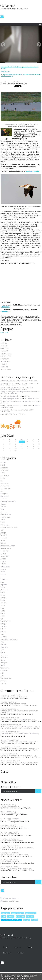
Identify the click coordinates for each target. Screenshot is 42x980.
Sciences (4, 637)
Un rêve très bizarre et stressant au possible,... (16, 401)
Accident (3, 462)
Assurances (5, 486)
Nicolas (3, 697)
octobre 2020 (5, 359)
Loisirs (3, 587)
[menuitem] (21, 67)
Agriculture (4, 468)
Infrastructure (5, 566)
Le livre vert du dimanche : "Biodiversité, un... (20, 734)
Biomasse (4, 499)
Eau (2, 530)
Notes (30, 947)
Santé (3, 634)
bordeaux (11, 916)
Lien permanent (7, 316)
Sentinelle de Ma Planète (9, 639)
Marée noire (5, 590)
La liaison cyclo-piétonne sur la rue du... (14, 387)
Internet (3, 574)
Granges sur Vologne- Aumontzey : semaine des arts (18, 392)
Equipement (5, 551)
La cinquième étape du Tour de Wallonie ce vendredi (18, 383)
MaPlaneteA (7, 6)
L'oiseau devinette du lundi (17, 697)
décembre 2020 (6, 354)
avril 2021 (4, 343)
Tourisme (4, 660)
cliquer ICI (5, 307)
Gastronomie (5, 556)
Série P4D (4, 381)
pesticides (30, 916)
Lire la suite (4, 332)
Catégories (7, 953)
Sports (3, 652)
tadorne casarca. (32, 171)
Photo (8, 319)
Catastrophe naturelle (8, 501)
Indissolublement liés (8, 414)
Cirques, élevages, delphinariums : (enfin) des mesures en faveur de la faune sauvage (21, 75)
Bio (2, 491)
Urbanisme (4, 671)
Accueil (5, 947)
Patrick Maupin (5, 711)
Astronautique (5, 488)
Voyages (3, 683)
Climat (3, 509)
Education (4, 538)
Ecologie (20, 318)
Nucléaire (4, 603)
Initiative (3, 569)
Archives (20, 953)
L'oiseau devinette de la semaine (14, 83)
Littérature (4, 579)
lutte (3, 916)
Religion (3, 631)
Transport (4, 663)
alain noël (10, 322)
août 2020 (4, 364)
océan (3, 605)
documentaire (30, 913)
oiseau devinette (27, 319)
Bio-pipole (4, 494)
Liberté (27, 396)
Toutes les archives (6, 369)
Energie (3, 543)
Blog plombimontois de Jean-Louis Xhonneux (17, 388)
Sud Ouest (4, 655)
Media (3, 592)
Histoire (3, 559)
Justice (3, 577)
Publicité (3, 629)
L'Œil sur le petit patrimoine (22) (11, 399)
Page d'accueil (5, 71)
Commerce (4, 512)
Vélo (2, 673)
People (3, 613)
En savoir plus (26, 978)
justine (3, 749)
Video (2, 676)
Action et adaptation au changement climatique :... (19, 711)
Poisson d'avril (5, 621)
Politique (3, 624)
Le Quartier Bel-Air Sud (31, 399)
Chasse (3, 504)
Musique (3, 598)
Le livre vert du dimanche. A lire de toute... (23, 756)
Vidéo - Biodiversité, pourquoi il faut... (26, 742)
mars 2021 (4, 346)
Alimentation (5, 470)
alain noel (5, 913)
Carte (4, 771)
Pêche (3, 611)
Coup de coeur (5, 517)
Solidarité (4, 644)
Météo (3, 595)
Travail (3, 665)
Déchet (3, 522)
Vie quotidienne (6, 678)
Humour (3, 561)
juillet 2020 (4, 366)
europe (26, 920)
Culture (3, 520)
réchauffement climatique (11, 920)
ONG (2, 608)
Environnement (29, 318)
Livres (3, 582)
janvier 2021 (5, 351)
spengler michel (6, 742)
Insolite (37, 318)
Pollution (3, 626)
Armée (3, 478)
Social (3, 642)
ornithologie (18, 322)
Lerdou (3, 704)
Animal (27, 316)
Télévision (4, 657)
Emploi (3, 540)
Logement (4, 585)
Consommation (6, 514)
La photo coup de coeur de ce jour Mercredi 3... (16, 406)
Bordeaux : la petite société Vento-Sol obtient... (16, 868)
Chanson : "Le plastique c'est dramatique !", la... (24, 749)
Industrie (4, 564)
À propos (18, 947)
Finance (3, 553)
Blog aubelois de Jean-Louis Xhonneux (13, 385)
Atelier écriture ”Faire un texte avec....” (13, 410)
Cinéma (3, 507)
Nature (3, 319)
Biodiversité (34, 316)
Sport (2, 650)
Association (4, 483)
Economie (4, 535)
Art (1, 481)
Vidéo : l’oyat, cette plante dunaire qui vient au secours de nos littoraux (19, 67)
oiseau (19, 319)
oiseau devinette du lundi (26, 321)
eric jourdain (5, 733)
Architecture (5, 475)
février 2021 (5, 348)
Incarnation (21, 414)
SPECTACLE (4, 647)
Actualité (3, 465)
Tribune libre (5, 668)
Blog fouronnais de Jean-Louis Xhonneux (23, 381)
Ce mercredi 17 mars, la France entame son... (15, 820)
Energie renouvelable (8, 546)
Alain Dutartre (5, 719)
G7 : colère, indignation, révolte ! (11, 396)
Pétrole (3, 616)
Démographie (5, 525)
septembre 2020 (6, 361)
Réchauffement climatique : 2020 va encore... (25, 726)
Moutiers (4, 756)
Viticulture (4, 681)
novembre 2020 (6, 356)
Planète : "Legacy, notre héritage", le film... (15, 854)
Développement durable (9, 318)
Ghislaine (4, 726)
